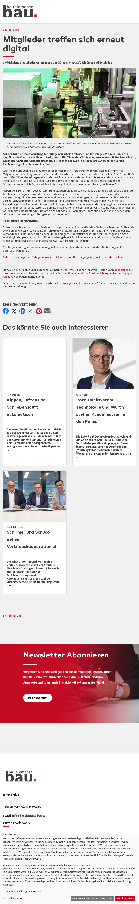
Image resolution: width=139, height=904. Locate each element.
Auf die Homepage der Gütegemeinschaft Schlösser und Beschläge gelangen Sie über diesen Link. (63, 257)
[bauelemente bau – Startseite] (19, 777)
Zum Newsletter (38, 697)
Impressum (9, 834)
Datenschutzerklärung (15, 891)
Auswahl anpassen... (13, 898)
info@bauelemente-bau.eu (28, 815)
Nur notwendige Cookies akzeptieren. (92, 898)
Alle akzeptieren (125, 898)
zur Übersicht (13, 616)
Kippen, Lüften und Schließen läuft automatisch (26, 407)
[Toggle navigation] (130, 15)
